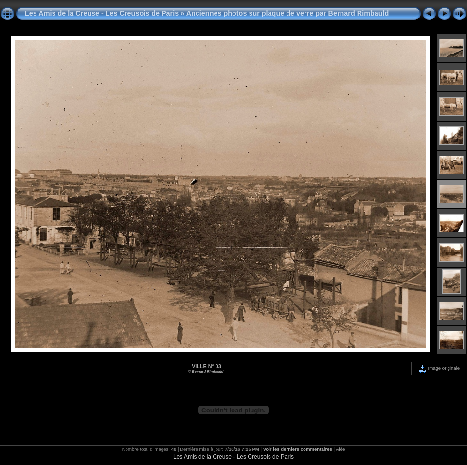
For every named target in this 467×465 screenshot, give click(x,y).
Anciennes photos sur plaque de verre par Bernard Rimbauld (287, 13)
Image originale (439, 368)
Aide (340, 449)
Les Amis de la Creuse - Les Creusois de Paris (102, 13)
